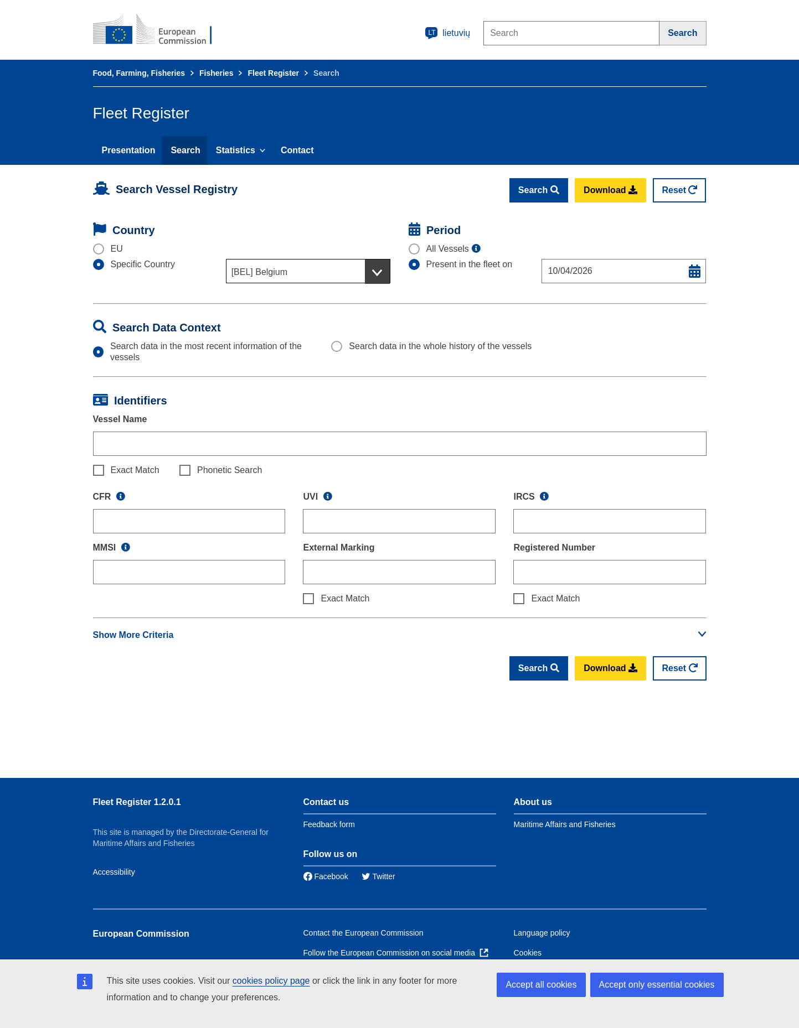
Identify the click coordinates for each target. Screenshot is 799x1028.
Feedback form (329, 824)
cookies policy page (271, 980)
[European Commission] (160, 29)
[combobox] (308, 271)
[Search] (682, 33)
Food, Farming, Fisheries (139, 73)
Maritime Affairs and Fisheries (565, 824)
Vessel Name (120, 419)
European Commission (141, 933)
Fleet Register (273, 73)
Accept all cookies (541, 984)
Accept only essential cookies (657, 984)
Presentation (129, 150)
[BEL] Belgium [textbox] (259, 272)
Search (185, 150)
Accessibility (114, 872)
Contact (297, 150)
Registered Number (554, 547)
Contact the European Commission (363, 932)
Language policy (542, 932)
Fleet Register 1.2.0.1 (137, 802)
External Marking (338, 547)
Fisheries (216, 73)
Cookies (528, 952)
